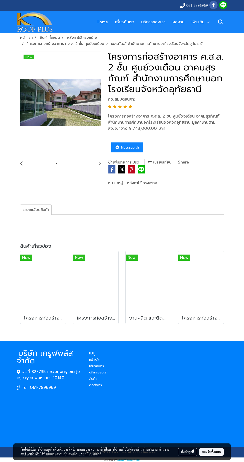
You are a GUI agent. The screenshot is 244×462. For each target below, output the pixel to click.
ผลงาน (178, 22)
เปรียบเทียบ (159, 162)
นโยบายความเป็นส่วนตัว (61, 454)
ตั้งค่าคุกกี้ (187, 452)
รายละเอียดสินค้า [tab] (36, 209)
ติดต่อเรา (95, 385)
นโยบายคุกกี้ (93, 454)
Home (102, 22)
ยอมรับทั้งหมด (211, 452)
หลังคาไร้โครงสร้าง (142, 183)
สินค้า (93, 378)
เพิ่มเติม (200, 22)
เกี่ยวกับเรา (124, 22)
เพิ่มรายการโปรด (123, 162)
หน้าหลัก (94, 359)
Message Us (127, 147)
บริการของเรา (153, 22)
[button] (221, 22)
